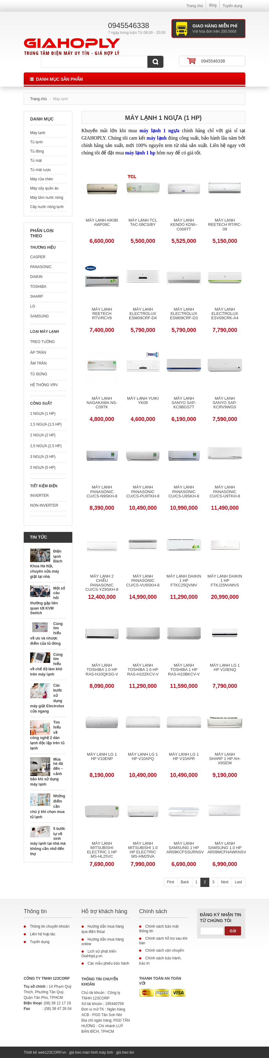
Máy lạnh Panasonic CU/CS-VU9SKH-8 (142, 580)
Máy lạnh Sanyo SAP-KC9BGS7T (184, 403)
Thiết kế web (34, 1052)
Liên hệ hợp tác (42, 934)
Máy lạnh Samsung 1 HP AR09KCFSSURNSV (184, 848)
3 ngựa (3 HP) (42, 457)
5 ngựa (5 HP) (42, 467)
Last (238, 882)
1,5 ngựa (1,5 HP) (46, 424)
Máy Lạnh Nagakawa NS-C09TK (101, 403)
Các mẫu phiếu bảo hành (108, 963)
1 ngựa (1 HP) (42, 413)
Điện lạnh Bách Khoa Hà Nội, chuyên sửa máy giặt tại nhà (46, 564)
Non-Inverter (44, 505)
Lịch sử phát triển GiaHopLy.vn (99, 953)
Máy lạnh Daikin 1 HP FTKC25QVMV (184, 580)
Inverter (39, 495)
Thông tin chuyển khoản (50, 926)
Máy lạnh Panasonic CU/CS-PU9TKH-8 (142, 491)
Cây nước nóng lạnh (47, 207)
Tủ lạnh (36, 142)
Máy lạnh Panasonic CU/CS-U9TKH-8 (225, 491)
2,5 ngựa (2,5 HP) (46, 446)
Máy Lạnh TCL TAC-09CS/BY (142, 222)
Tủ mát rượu (40, 170)
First (170, 882)
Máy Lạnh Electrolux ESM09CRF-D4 (143, 314)
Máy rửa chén (41, 179)
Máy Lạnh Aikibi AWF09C (102, 222)
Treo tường (42, 342)
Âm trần (38, 363)
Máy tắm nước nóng (46, 197)
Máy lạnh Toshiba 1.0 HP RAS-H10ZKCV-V (143, 669)
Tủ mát (36, 160)
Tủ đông (37, 151)
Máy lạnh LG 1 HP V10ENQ (225, 667)
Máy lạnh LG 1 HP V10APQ (143, 756)
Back (185, 882)
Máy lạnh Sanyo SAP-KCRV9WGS (225, 403)
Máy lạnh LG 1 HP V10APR (184, 756)
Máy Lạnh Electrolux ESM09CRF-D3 (184, 314)
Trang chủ (194, 6)
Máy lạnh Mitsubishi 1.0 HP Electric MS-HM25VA (143, 850)
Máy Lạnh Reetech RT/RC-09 (225, 224)
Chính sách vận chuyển (164, 950)
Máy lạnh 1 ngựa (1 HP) (163, 117)
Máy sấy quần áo (44, 188)
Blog (212, 5)
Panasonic (41, 267)
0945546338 (213, 61)
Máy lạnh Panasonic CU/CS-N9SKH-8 (101, 491)
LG (32, 306)
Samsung (39, 316)
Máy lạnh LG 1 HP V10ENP (102, 756)
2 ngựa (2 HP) (42, 435)
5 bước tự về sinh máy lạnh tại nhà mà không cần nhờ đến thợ (48, 841)
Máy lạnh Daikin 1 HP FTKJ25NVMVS (224, 580)
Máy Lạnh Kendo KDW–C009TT (184, 224)
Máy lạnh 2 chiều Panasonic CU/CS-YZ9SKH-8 (102, 583)
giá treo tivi (125, 1052)
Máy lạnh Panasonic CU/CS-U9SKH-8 (183, 491)
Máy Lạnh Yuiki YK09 (143, 400)
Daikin (36, 277)
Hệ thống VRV (44, 385)
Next (225, 882)
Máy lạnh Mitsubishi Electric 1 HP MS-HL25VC (102, 850)
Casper (37, 257)
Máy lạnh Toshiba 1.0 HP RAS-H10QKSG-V (102, 669)
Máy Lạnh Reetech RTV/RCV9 (102, 314)
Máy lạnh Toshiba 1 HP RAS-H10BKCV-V (184, 669)
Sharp (36, 296)
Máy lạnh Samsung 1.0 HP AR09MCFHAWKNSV (224, 848)
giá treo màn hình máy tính (91, 1052)
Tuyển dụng (232, 6)
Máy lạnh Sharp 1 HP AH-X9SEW (224, 759)
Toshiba (38, 286)
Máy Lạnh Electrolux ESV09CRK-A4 (224, 314)
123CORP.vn (55, 1052)
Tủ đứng (38, 374)
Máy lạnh (37, 133)
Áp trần (38, 352)
